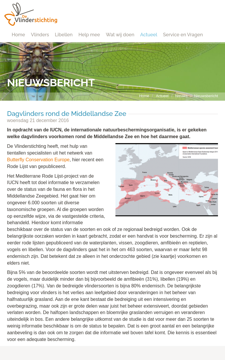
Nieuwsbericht (206, 96)
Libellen (64, 34)
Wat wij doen (120, 34)
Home (18, 34)
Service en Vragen (183, 34)
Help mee (89, 34)
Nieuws (181, 96)
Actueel (148, 34)
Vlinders (40, 34)
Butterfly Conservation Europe (38, 159)
